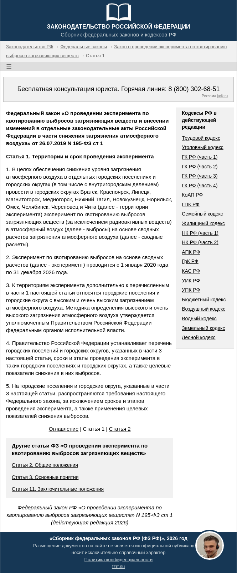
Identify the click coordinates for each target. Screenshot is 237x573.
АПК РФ (191, 252)
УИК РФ (191, 280)
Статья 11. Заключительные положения (58, 489)
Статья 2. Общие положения (45, 465)
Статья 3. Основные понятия (45, 477)
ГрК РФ (190, 261)
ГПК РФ (191, 204)
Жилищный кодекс (203, 223)
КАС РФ (191, 271)
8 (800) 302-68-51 (194, 89)
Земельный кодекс (203, 328)
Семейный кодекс (202, 214)
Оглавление (64, 429)
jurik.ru (222, 96)
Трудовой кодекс (201, 138)
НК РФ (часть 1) (200, 233)
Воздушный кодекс (203, 309)
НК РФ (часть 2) (200, 242)
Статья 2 (120, 429)
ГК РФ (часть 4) (199, 185)
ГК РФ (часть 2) (199, 166)
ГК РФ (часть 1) (199, 157)
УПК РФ (191, 290)
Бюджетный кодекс (204, 299)
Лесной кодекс (198, 337)
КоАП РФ (192, 195)
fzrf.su (118, 566)
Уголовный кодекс (202, 147)
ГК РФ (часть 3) (199, 176)
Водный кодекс (199, 318)
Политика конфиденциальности (118, 559)
